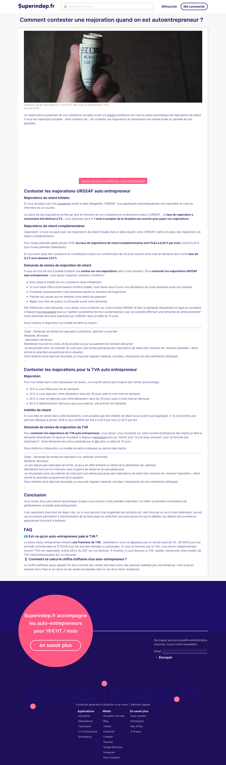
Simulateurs (85, 736)
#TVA (36, 108)
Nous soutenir (138, 715)
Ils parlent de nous (113, 715)
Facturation (84, 726)
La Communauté (87, 731)
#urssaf (28, 108)
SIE (97, 441)
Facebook (108, 731)
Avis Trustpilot (111, 757)
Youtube (108, 741)
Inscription (84, 715)
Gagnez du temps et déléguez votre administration (113, 181)
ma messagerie (46, 311)
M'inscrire (169, 6)
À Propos (136, 731)
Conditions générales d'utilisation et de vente (102, 704)
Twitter (107, 726)
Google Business (112, 747)
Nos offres (137, 726)
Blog (105, 721)
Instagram (109, 752)
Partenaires (137, 721)
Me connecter (194, 6)
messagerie (99, 437)
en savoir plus (55, 645)
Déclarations (85, 721)
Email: (158, 651)
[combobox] (107, 6)
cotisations (64, 203)
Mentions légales (140, 704)
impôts (111, 115)
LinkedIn (108, 736)
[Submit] (65, 6)
